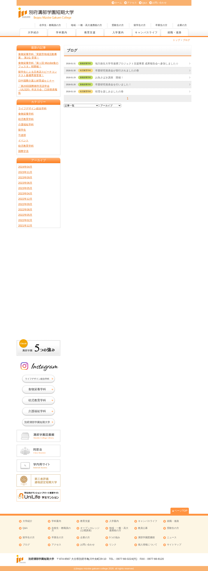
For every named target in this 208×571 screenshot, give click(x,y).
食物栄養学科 (26, 113)
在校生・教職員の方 (61, 529)
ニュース (172, 537)
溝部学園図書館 (146, 537)
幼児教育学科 (26, 119)
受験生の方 (118, 25)
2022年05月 (25, 214)
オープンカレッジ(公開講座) (178, 13)
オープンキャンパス (100, 13)
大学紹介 (33, 32)
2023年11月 (25, 172)
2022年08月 (25, 209)
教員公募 (143, 528)
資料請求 (152, 13)
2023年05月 (25, 188)
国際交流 (23, 151)
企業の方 (182, 25)
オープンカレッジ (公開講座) (89, 529)
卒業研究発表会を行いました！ (113, 84)
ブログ (26, 545)
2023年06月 (25, 182)
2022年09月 (25, 204)
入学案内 (118, 32)
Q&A (144, 2)
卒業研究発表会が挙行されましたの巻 (117, 70)
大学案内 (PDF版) (126, 13)
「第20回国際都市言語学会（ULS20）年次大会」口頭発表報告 (37, 89)
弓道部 (22, 135)
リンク (112, 545)
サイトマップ (174, 545)
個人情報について (147, 545)
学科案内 (61, 32)
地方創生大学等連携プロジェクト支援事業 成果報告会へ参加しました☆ (136, 63)
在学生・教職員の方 (50, 25)
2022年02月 (25, 220)
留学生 (22, 129)
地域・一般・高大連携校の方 (86, 25)
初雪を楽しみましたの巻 (109, 91)
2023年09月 (25, 177)
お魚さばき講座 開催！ (109, 77)
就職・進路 (175, 32)
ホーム (118, 2)
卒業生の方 (161, 25)
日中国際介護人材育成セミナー (36, 80)
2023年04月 (25, 193)
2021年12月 (25, 225)
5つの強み (114, 537)
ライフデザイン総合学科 (32, 108)
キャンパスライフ (146, 32)
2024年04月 (25, 166)
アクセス (132, 2)
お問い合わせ (159, 2)
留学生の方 (140, 25)
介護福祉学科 (26, 124)
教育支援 (90, 32)
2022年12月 (25, 198)
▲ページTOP (180, 510)
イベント (23, 140)
